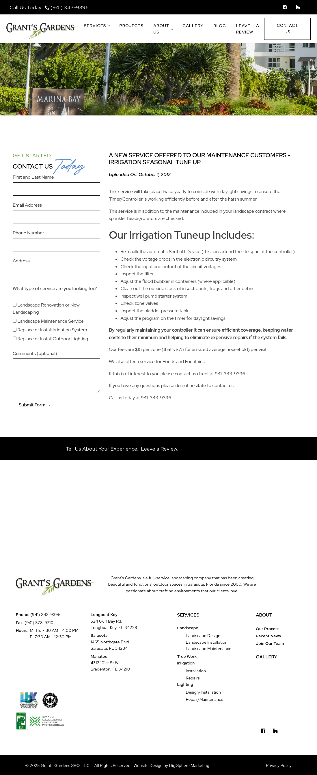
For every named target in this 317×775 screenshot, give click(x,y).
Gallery (193, 25)
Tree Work (187, 656)
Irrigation (186, 663)
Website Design (149, 765)
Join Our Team (270, 643)
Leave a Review (247, 29)
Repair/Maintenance (204, 699)
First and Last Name (33, 177)
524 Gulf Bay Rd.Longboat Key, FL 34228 (114, 624)
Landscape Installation (207, 642)
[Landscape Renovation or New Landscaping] (14, 305)
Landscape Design (203, 635)
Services (95, 25)
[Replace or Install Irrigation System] (14, 330)
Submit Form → (35, 405)
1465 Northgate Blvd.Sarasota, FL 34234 (110, 645)
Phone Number (28, 233)
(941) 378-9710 (39, 622)
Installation (196, 670)
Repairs (193, 678)
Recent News (268, 635)
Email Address (27, 205)
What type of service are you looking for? (55, 288)
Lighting (185, 684)
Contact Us (287, 28)
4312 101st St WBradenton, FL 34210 (110, 666)
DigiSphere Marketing (189, 765)
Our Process (267, 628)
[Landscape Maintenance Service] (14, 321)
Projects (131, 25)
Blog (219, 25)
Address (21, 261)
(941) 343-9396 (70, 7)
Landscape (187, 627)
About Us (161, 29)
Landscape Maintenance (209, 648)
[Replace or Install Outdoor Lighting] (14, 338)
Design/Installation (203, 692)
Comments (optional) (35, 353)
